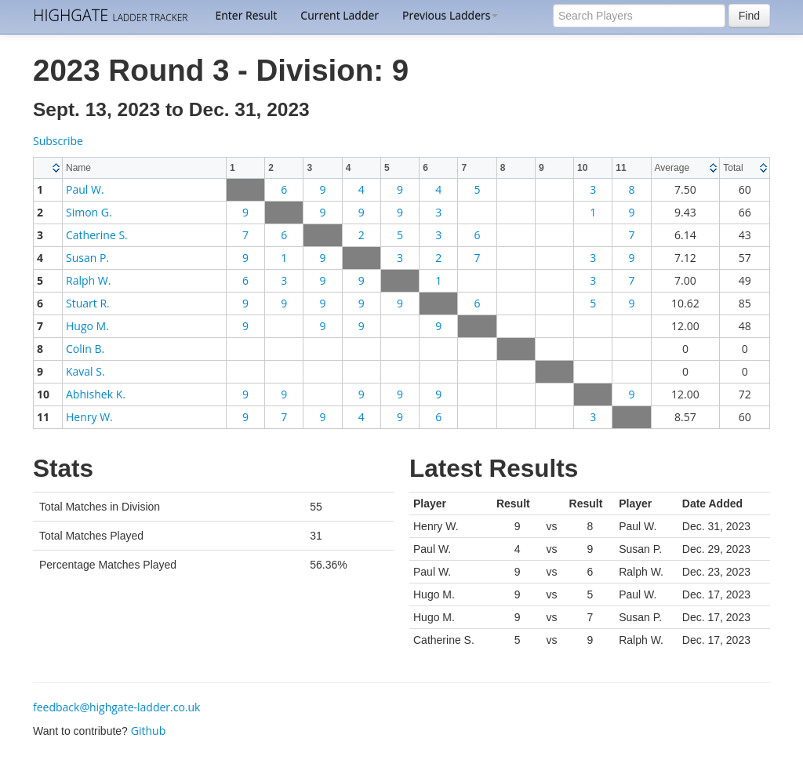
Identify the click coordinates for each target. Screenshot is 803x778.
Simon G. (89, 212)
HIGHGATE (110, 15)
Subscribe (58, 140)
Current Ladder (339, 15)
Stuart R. (88, 303)
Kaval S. (85, 371)
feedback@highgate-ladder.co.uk (116, 707)
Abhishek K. (95, 394)
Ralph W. (88, 280)
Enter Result (246, 15)
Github (148, 730)
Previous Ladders (450, 15)
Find (749, 15)
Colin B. (85, 348)
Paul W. (85, 189)
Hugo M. (87, 325)
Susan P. (87, 257)
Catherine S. (97, 234)
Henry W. (89, 416)
